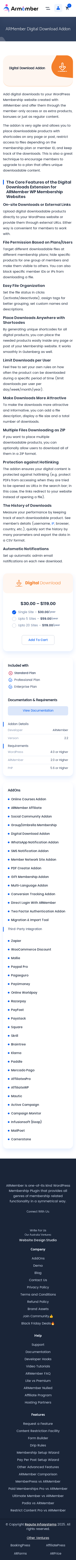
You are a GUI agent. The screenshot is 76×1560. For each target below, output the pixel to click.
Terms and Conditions (38, 1294)
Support (38, 1344)
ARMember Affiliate (26, 808)
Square (17, 1027)
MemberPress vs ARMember (38, 1481)
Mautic (16, 1096)
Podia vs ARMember (38, 1503)
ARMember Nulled (38, 1388)
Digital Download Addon (30, 834)
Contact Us (38, 1280)
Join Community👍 (38, 1316)
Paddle (16, 1061)
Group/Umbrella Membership (34, 825)
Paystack (18, 1018)
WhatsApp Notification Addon (35, 842)
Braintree (18, 1044)
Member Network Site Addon (33, 859)
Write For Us (38, 1230)
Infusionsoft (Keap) (26, 1122)
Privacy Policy (38, 1287)
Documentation (38, 1352)
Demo (38, 1265)
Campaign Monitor (26, 1113)
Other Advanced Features (38, 1467)
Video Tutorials (38, 1366)
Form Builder (38, 1438)
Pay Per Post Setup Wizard (38, 1459)
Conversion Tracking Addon (33, 894)
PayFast (17, 1010)
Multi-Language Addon (29, 885)
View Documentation (38, 710)
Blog (38, 1273)
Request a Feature (38, 1423)
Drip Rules (38, 1445)
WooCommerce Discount (31, 949)
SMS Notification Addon (30, 851)
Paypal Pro (19, 967)
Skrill (14, 1036)
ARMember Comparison (38, 1474)
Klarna (16, 1053)
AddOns (38, 1258)
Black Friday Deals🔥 (38, 1323)
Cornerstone (21, 1139)
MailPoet (18, 1130)
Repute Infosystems (40, 1524)
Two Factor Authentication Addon (38, 911)
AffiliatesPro (21, 1079)
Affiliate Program (38, 1395)
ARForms (20, 1554)
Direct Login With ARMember (33, 903)
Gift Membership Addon (30, 877)
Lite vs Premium (38, 1380)
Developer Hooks (38, 1359)
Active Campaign (25, 1105)
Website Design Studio (38, 1240)
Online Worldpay (24, 992)
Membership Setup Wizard (38, 1452)
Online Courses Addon (28, 799)
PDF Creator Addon (26, 868)
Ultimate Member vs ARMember (38, 1496)
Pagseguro (19, 975)
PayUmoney (20, 984)
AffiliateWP (20, 1087)
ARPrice (55, 1554)
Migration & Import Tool (30, 920)
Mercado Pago (22, 1070)
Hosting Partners (38, 1402)
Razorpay (18, 1001)
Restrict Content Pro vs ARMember (38, 1510)
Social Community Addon (31, 816)
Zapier (16, 941)
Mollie (15, 958)
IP (53, 523)
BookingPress (20, 1546)
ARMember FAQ (38, 1373)
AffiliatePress (55, 1546)
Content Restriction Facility (38, 1431)
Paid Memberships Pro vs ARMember (38, 1488)
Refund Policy (38, 1301)
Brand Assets (38, 1309)
